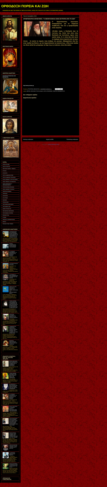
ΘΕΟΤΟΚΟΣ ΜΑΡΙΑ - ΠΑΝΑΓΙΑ (9, 168)
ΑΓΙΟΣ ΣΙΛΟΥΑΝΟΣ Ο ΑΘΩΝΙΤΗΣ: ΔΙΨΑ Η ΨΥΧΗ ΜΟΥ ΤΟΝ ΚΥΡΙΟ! (13, 465)
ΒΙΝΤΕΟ (28, 91)
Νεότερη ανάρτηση (28, 139)
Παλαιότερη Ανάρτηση (72, 139)
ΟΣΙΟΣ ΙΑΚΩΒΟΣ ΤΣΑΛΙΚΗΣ (8, 189)
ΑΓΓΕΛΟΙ (4, 170)
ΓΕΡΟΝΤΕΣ (5, 193)
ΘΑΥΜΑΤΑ (5, 200)
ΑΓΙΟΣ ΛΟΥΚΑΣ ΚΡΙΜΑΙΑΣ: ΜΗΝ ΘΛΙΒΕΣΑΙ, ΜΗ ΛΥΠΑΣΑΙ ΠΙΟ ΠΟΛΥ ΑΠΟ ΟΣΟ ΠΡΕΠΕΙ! (13, 435)
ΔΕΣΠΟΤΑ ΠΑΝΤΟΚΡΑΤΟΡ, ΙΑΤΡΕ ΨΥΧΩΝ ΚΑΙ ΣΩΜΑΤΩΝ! (13, 342)
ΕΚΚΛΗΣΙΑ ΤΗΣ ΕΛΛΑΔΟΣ (37, 91)
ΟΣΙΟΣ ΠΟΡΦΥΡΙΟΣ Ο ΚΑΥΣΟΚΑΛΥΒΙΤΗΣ (7, 184)
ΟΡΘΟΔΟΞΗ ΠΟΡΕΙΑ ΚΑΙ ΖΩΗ (24, 6)
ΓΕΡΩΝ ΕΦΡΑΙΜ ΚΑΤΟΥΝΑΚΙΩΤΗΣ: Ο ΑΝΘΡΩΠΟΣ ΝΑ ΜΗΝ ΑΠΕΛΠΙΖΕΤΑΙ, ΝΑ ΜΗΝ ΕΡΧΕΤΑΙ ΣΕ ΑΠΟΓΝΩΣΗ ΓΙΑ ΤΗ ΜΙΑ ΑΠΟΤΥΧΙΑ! (13, 304)
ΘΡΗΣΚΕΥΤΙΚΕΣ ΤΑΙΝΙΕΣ (8, 223)
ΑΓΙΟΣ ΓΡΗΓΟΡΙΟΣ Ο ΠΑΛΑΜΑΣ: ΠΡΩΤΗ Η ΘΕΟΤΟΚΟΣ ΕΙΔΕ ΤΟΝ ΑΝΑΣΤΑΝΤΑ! (13, 408)
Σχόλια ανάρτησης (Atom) (53, 144)
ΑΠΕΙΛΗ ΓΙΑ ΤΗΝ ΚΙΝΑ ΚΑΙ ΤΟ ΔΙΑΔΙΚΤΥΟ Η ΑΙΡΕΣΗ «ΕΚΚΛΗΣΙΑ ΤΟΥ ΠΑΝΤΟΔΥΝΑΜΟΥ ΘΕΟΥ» (13, 290)
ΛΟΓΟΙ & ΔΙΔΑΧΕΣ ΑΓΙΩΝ (8, 175)
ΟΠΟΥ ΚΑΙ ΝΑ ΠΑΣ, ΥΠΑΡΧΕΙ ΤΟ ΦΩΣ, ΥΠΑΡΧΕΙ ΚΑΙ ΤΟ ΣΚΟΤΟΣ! (13, 447)
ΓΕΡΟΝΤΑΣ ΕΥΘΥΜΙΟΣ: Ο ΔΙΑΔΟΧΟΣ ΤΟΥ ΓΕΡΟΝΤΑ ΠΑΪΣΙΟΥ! (13, 316)
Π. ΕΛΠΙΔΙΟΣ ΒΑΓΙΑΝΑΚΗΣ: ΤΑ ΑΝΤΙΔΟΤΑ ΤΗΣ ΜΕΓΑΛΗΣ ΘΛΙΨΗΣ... (12, 253)
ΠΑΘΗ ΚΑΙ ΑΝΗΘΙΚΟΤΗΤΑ (59, 91)
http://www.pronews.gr (28, 85)
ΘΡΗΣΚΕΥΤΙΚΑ (6, 215)
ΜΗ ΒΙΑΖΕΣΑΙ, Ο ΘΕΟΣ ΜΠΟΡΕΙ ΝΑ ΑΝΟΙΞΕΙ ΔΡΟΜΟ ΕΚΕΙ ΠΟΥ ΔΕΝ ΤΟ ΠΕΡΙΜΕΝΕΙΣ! (13, 386)
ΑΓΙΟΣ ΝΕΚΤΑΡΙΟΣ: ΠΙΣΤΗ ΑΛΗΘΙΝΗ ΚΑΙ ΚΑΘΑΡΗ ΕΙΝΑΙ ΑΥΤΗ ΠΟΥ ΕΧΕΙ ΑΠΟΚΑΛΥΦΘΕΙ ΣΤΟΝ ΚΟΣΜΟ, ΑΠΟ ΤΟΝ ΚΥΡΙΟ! (13, 422)
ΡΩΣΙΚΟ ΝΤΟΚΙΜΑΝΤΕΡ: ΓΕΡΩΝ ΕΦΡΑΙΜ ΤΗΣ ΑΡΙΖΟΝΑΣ (12, 245)
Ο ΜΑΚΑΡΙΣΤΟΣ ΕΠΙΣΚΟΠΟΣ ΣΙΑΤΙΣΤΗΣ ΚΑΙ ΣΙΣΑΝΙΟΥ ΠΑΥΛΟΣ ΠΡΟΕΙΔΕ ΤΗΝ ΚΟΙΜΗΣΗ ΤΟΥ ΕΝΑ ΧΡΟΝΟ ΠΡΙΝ (13, 330)
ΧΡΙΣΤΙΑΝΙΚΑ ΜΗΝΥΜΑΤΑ (8, 204)
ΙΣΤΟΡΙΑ (4, 217)
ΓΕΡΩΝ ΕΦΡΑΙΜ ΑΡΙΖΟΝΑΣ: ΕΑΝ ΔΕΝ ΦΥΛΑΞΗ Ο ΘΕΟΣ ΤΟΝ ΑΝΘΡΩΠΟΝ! (12, 375)
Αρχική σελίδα (50, 139)
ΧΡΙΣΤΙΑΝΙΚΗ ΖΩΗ (6, 206)
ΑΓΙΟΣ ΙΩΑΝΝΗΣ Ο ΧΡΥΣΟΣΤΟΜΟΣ (10, 179)
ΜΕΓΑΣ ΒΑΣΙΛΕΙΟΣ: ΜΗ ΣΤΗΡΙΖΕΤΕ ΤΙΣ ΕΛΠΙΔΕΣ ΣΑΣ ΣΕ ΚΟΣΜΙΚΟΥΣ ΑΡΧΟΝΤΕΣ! (13, 363)
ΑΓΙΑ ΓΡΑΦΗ (5, 197)
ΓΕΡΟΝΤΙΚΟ (5, 195)
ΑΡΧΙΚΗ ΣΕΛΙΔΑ (6, 164)
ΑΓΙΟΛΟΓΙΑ (5, 173)
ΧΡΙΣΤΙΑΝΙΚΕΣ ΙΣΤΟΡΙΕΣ (8, 213)
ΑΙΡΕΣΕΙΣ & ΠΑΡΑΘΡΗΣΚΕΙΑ (9, 219)
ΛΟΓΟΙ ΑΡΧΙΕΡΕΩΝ (47, 91)
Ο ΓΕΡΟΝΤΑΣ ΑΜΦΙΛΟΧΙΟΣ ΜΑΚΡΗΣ (12, 453)
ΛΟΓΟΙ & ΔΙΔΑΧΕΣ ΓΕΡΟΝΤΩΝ (9, 177)
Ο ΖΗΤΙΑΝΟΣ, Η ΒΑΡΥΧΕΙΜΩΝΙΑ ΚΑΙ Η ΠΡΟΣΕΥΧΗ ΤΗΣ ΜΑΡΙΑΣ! (13, 276)
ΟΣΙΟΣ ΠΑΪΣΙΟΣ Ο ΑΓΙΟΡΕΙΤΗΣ (9, 181)
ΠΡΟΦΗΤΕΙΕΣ (6, 202)
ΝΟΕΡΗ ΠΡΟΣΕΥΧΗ (7, 208)
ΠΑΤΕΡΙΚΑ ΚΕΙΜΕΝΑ (7, 191)
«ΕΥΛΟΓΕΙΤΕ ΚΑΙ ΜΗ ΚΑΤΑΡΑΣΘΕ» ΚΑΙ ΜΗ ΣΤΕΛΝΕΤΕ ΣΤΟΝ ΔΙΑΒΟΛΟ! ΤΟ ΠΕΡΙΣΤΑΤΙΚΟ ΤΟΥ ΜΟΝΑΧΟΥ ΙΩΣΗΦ (13, 234)
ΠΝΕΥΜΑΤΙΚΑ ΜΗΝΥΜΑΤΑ (8, 210)
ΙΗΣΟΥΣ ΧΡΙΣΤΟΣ (6, 166)
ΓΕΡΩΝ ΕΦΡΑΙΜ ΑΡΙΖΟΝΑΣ (8, 187)
